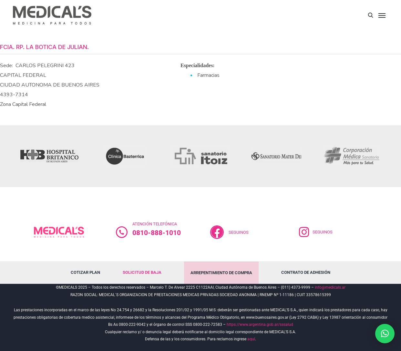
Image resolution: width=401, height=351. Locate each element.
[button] (385, 333)
